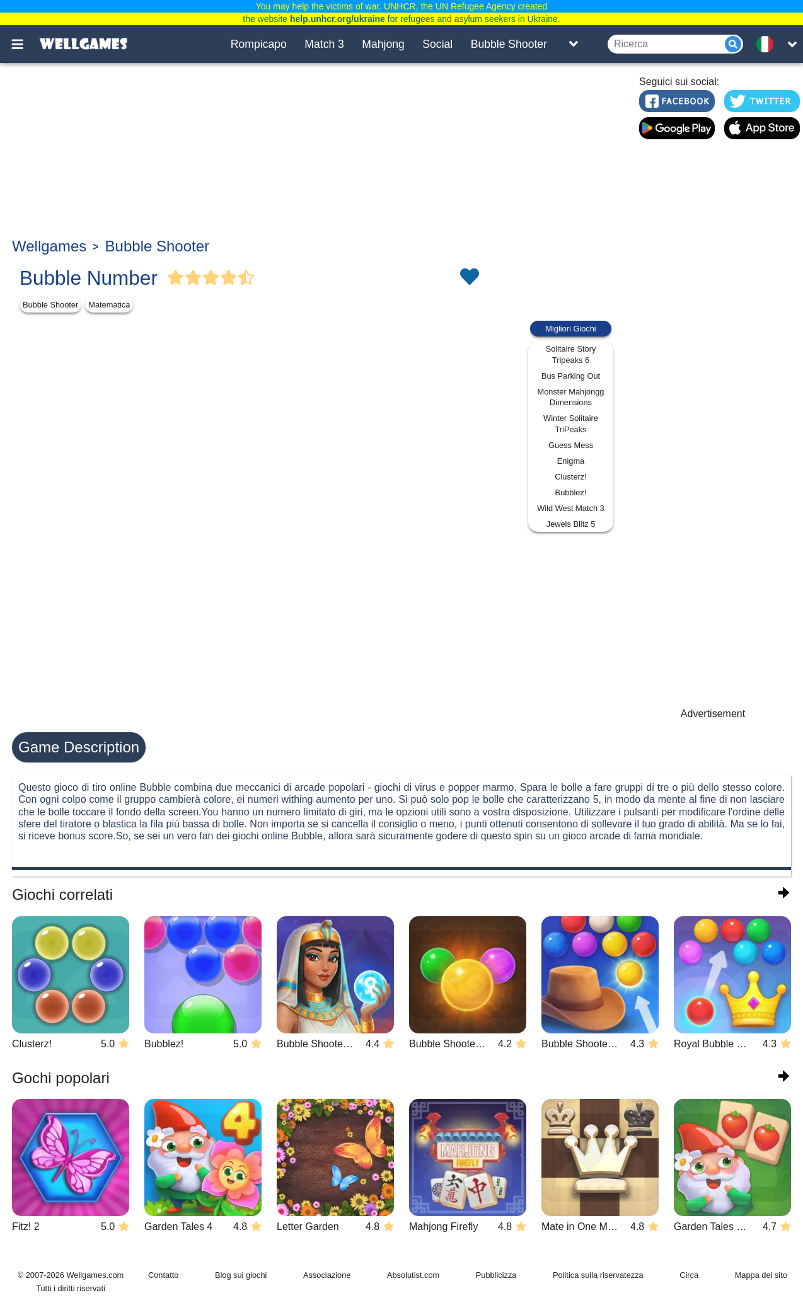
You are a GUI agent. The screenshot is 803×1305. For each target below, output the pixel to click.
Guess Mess (570, 445)
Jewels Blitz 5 (571, 524)
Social (437, 44)
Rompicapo (259, 44)
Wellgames (49, 246)
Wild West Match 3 (570, 508)
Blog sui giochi (241, 1275)
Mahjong (383, 44)
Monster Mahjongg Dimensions (571, 397)
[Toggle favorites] (468, 277)
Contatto (163, 1275)
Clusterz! (571, 476)
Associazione (326, 1275)
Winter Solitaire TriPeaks (570, 423)
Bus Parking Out (570, 376)
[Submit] (733, 44)
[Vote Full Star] (176, 278)
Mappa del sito (761, 1275)
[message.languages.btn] (769, 44)
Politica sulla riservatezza (598, 1275)
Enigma (570, 461)
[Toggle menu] (24, 44)
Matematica (109, 304)
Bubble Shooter (509, 44)
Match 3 (324, 44)
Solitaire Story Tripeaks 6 (571, 354)
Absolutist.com (413, 1275)
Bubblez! (571, 492)
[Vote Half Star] (246, 278)
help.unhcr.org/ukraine (337, 19)
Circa (688, 1275)
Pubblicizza (496, 1275)
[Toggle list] (573, 44)
